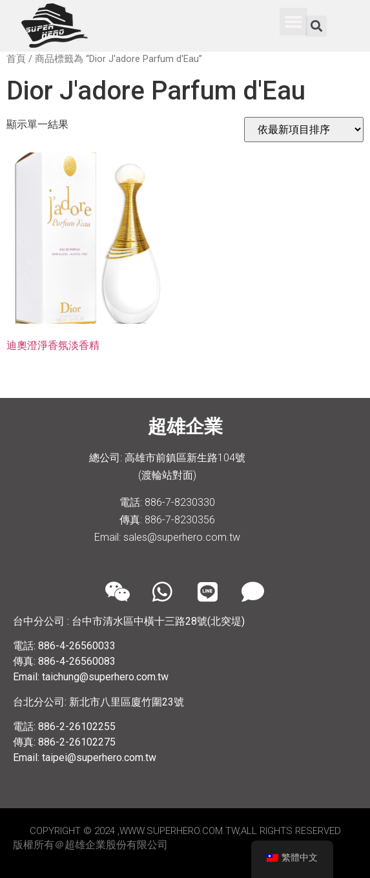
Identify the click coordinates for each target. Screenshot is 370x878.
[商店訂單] (304, 129)
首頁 (16, 59)
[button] (294, 22)
